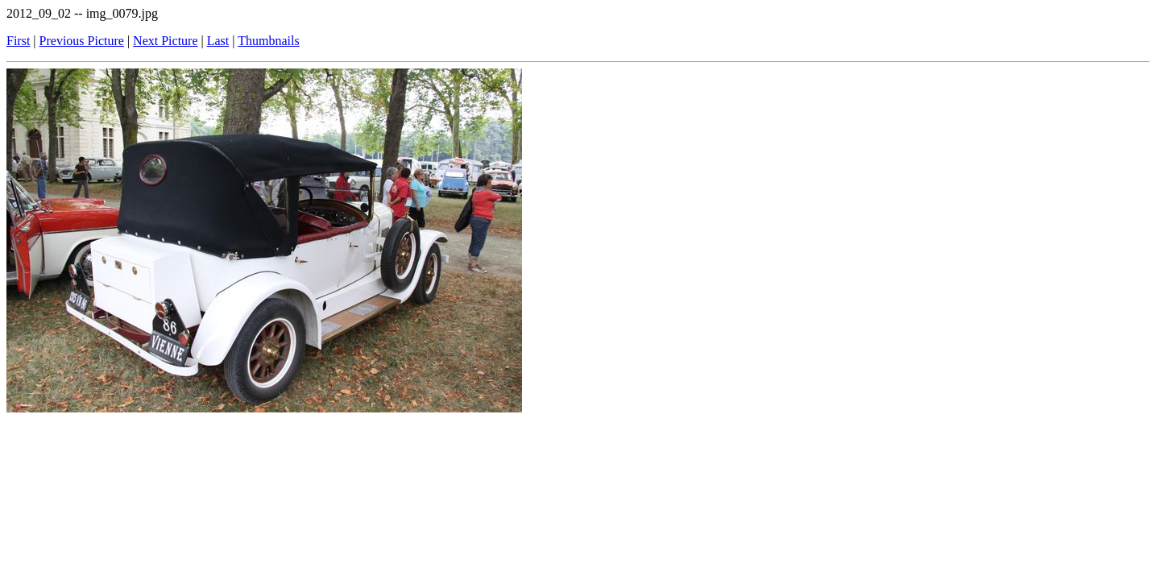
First (18, 41)
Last (218, 41)
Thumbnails (268, 41)
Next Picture (165, 41)
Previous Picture (81, 41)
